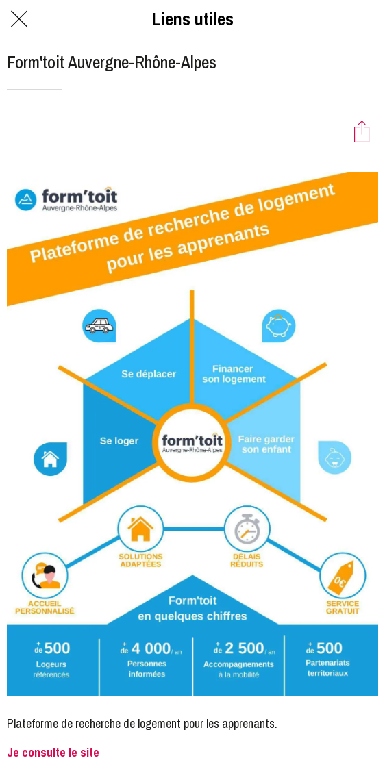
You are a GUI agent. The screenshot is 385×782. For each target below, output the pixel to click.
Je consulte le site (53, 752)
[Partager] (361, 130)
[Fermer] (19, 19)
